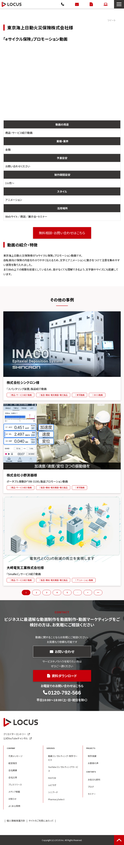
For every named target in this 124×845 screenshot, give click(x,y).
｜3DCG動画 (97, 394)
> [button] (87, 592)
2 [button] (36, 592)
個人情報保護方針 (16, 820)
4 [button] (56, 592)
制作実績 (92, 756)
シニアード (53, 792)
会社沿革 (12, 777)
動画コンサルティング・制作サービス (63, 757)
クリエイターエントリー (106, 4)
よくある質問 (14, 806)
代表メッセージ (15, 756)
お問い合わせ (77, 4)
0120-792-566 (63, 4)
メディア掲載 (14, 791)
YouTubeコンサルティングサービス (63, 768)
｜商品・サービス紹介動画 (20, 394)
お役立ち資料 (94, 779)
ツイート (111, 20)
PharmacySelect (56, 799)
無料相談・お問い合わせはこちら (62, 232)
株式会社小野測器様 (22, 475)
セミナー (92, 793)
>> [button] (98, 592)
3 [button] (46, 592)
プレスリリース (15, 784)
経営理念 (12, 763)
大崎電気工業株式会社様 (25, 567)
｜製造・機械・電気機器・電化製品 (53, 394)
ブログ (91, 786)
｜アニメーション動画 (84, 580)
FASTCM (52, 777)
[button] (119, 4)
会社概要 (12, 770)
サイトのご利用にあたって (41, 820)
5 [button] (67, 592)
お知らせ (12, 798)
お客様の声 (93, 763)
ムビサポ (52, 785)
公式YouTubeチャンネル (15, 738)
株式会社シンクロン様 (23, 382)
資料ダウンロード (91, 4)
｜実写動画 (79, 394)
